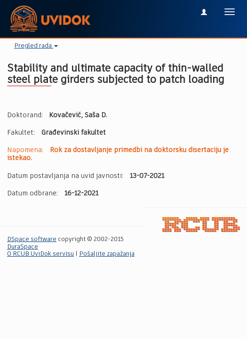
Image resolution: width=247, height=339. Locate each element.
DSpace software (31, 239)
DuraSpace (22, 247)
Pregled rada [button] (36, 46)
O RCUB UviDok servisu (40, 254)
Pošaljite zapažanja (107, 254)
